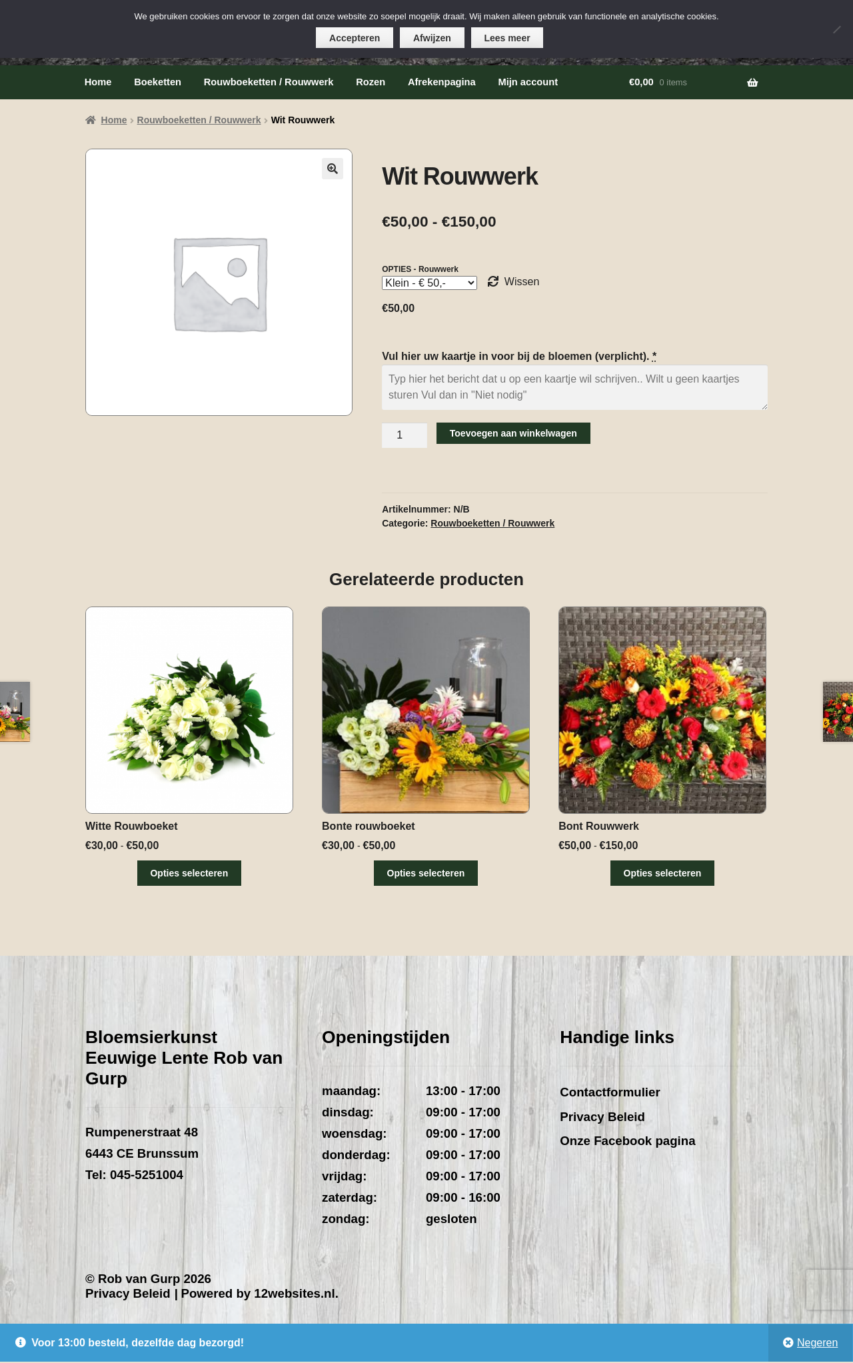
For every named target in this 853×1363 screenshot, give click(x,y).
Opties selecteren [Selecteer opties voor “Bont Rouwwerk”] (664, 873)
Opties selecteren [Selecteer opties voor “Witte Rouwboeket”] (189, 873)
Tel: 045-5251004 (134, 1176)
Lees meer (507, 38)
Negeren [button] (817, 1344)
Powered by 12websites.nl (258, 1295)
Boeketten (157, 82)
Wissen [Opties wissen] (521, 281)
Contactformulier (610, 1093)
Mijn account (528, 82)
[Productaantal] (404, 435)
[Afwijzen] (836, 29)
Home (98, 82)
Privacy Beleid (602, 1118)
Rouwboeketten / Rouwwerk (269, 82)
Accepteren (354, 38)
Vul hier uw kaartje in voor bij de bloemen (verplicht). (520, 356)
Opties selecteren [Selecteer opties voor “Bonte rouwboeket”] (427, 873)
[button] (332, 168)
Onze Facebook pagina (627, 1142)
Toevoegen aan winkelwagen (513, 433)
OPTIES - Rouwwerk (420, 269)
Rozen (370, 82)
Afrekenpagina (442, 82)
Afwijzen (432, 38)
